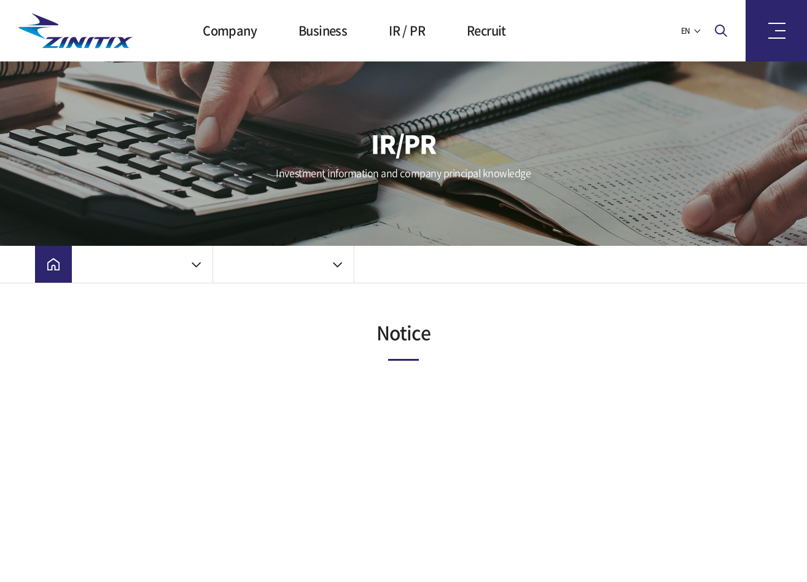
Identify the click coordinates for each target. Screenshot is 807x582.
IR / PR (407, 30)
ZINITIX (79, 30)
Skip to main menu (0, 0)
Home (53, 264)
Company (230, 30)
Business (322, 30)
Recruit (486, 30)
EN (685, 30)
